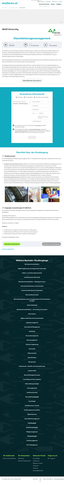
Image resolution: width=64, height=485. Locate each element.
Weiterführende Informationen (32, 80)
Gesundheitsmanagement (32, 418)
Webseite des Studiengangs (51, 244)
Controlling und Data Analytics (32, 379)
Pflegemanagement (32, 432)
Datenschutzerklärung (48, 479)
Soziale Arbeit (32, 370)
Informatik (32, 349)
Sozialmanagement (32, 440)
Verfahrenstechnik (32, 392)
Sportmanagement (32, 340)
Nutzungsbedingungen (35, 129)
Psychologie (32, 401)
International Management (32, 327)
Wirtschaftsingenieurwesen (32, 375)
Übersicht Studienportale (9, 458)
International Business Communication (32, 286)
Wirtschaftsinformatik (32, 295)
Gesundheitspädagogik (32, 397)
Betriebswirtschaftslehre (32, 264)
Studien (53, 4)
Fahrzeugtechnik (32, 388)
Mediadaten (21, 458)
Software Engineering (32, 344)
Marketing (32, 331)
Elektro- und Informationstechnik (32, 273)
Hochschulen (38, 125)
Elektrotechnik (32, 353)
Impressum (35, 479)
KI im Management (32, 445)
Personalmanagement (32, 336)
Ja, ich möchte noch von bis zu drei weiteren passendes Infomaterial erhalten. (30, 126)
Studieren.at (4, 7)
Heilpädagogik (32, 423)
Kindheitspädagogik (32, 427)
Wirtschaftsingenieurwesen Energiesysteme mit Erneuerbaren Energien (32, 300)
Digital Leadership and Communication (32, 318)
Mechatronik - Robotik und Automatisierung (32, 366)
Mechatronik (32, 362)
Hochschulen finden (44, 4)
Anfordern (32, 137)
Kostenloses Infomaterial (11, 244)
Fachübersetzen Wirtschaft (32, 277)
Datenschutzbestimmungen (21, 130)
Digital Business (32, 414)
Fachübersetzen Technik (32, 405)
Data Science (32, 314)
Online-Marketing (32, 305)
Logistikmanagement (32, 322)
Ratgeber (58, 4)
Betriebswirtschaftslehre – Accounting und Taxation (32, 309)
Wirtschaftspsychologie (32, 384)
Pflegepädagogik (32, 436)
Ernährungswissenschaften (32, 410)
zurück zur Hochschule (8, 249)
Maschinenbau (32, 357)
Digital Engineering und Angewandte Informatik (32, 268)
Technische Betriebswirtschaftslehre (32, 290)
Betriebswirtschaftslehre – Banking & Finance (32, 281)
